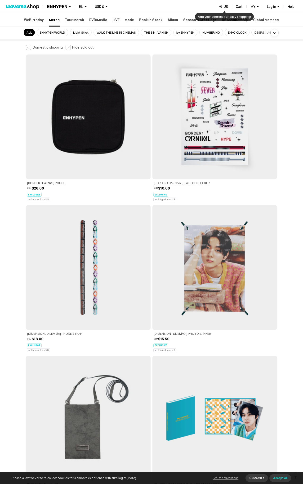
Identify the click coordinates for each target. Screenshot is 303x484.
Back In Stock (150, 20)
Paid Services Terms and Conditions (84, 405)
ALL (29, 32)
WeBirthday (34, 20)
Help (291, 7)
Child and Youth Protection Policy (136, 405)
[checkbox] (44, 47)
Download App (265, 453)
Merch (54, 20)
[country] (223, 6)
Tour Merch (74, 20)
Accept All (280, 478)
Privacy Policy (174, 405)
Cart (239, 7)
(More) (131, 478)
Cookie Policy (198, 405)
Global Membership (269, 20)
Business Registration (98, 425)
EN (81, 7)
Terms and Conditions (39, 405)
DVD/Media (98, 20)
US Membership (235, 20)
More (151, 372)
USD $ (99, 7)
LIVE (116, 20)
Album (173, 20)
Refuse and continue (225, 478)
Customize (256, 478)
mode (129, 20)
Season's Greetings (200, 20)
